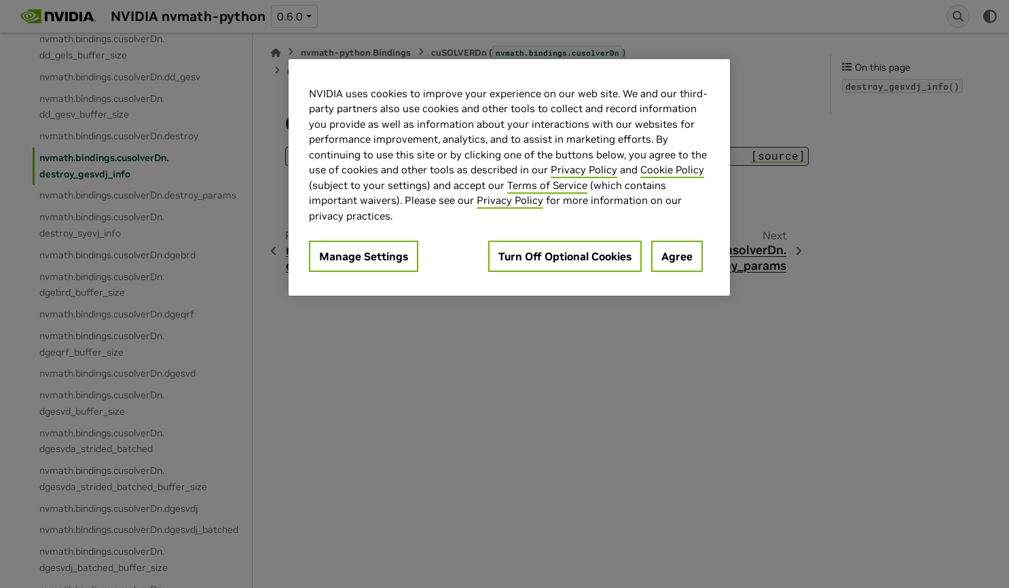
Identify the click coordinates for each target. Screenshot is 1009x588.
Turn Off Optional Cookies (564, 256)
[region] (509, 177)
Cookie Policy (672, 169)
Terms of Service (547, 185)
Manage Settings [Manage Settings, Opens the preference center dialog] (363, 256)
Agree (677, 256)
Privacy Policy (584, 169)
